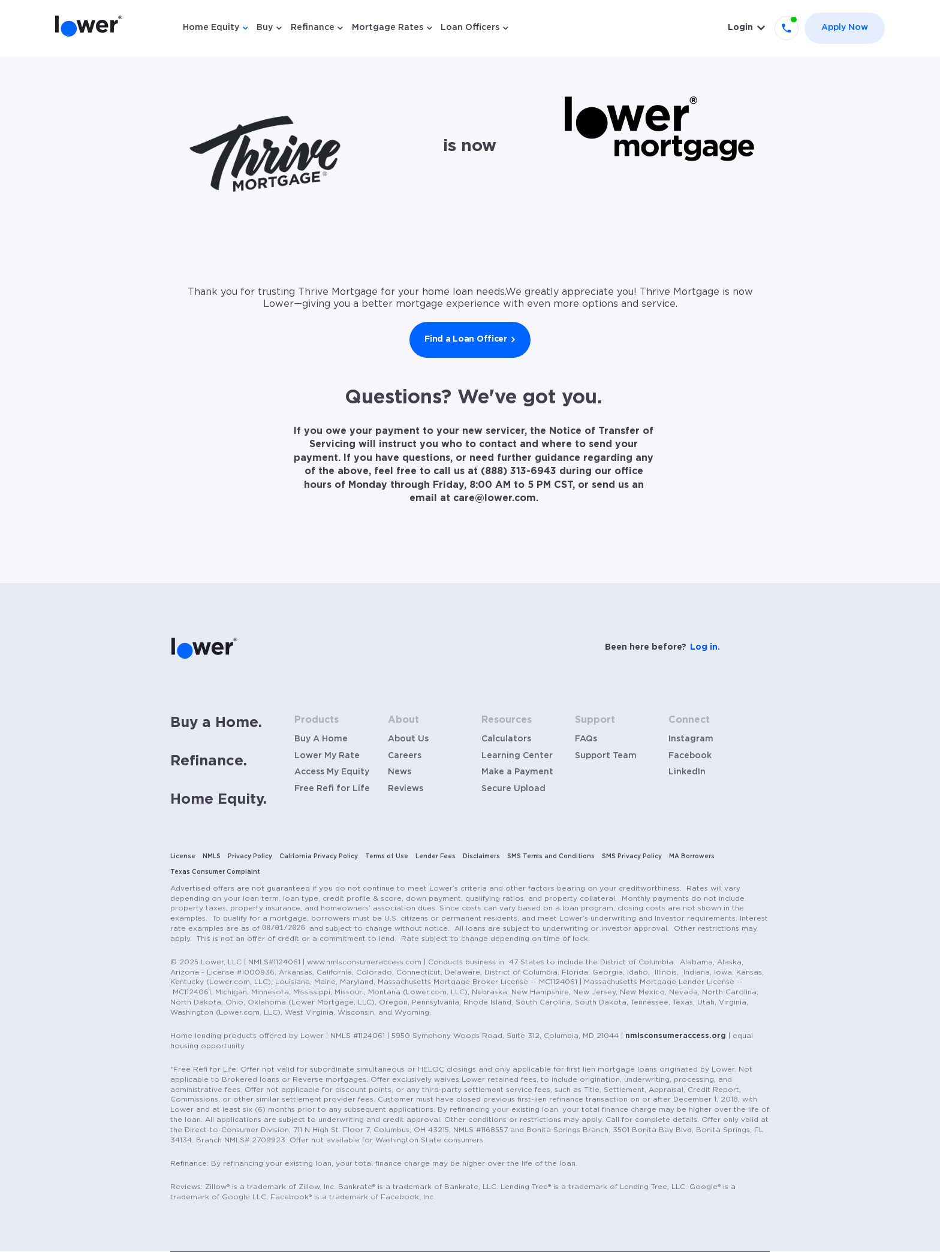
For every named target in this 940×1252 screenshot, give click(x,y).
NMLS (212, 856)
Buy (265, 27)
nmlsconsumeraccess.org (675, 1035)
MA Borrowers (692, 856)
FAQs (586, 739)
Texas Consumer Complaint (215, 872)
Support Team (606, 756)
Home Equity (211, 27)
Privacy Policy (250, 856)
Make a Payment (517, 772)
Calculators (506, 739)
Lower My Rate (327, 756)
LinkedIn (687, 772)
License (182, 856)
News (399, 772)
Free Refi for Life (332, 789)
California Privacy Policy (318, 856)
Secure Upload (513, 789)
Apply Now (844, 27)
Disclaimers (481, 856)
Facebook (690, 756)
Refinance (313, 27)
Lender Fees (435, 856)
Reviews (405, 789)
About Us (408, 739)
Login (740, 27)
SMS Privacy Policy (632, 856)
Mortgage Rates (387, 27)
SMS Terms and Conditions (551, 856)
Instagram (690, 739)
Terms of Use (386, 856)
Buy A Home (321, 739)
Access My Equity (331, 772)
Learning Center (517, 756)
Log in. (705, 647)
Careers (404, 756)
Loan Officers (470, 27)
